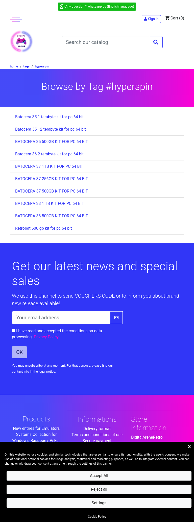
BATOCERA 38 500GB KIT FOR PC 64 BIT (51, 215)
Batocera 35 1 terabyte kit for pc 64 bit (49, 116)
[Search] (105, 42)
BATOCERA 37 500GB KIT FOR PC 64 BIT (51, 191)
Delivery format (97, 428)
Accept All (99, 475)
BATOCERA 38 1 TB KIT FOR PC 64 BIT (49, 203)
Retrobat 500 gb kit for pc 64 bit (43, 228)
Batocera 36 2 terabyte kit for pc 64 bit (49, 154)
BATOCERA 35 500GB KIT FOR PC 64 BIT (51, 141)
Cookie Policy (97, 516)
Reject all (99, 489)
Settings (99, 503)
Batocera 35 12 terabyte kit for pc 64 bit (50, 129)
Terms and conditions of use (97, 434)
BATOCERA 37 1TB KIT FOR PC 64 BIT (49, 166)
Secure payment (97, 440)
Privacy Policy (46, 337)
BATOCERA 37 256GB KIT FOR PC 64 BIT (51, 178)
